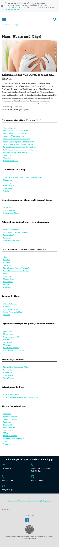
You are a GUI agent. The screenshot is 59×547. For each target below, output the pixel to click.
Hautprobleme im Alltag (14, 169)
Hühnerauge (7, 180)
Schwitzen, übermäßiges (11, 182)
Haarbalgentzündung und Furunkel (15, 268)
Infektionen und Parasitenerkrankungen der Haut (25, 249)
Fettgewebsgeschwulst (11, 336)
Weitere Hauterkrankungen (15, 406)
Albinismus (7, 413)
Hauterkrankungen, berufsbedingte (15, 232)
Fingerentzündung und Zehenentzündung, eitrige (20, 397)
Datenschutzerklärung (13, 9)
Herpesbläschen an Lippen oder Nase (16, 270)
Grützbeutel (7, 342)
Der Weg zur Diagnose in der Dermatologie (18, 144)
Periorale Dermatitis (10, 435)
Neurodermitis (8, 207)
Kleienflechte (7, 424)
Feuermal (6, 339)
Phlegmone (7, 276)
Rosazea (5, 441)
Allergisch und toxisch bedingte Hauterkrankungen (26, 221)
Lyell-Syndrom (8, 430)
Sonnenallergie (8, 185)
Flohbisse (6, 262)
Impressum (12, 501)
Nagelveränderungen (10, 160)
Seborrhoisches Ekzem (11, 213)
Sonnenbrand (8, 188)
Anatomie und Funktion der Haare (15, 130)
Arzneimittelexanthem (11, 229)
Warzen (6, 284)
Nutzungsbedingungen (42, 501)
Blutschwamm (8, 334)
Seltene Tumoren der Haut (12, 312)
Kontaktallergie (8, 235)
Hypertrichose (8, 375)
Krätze (5, 273)
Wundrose (7, 287)
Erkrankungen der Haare (13, 359)
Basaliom (6, 306)
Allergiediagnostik (9, 128)
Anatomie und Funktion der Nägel (15, 133)
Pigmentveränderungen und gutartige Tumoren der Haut (28, 323)
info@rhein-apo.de (8, 489)
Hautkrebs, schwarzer (10, 309)
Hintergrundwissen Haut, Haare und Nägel (22, 120)
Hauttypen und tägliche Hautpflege (15, 152)
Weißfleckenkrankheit (11, 347)
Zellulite (6, 191)
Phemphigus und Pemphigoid (13, 438)
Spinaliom (6, 314)
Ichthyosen (7, 422)
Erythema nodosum (10, 416)
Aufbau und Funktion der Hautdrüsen (16, 138)
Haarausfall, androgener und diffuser (16, 367)
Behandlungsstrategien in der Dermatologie (18, 141)
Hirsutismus (7, 372)
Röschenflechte (8, 444)
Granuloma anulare (10, 419)
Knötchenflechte (9, 427)
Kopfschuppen (8, 378)
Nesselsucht (7, 237)
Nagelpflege (7, 158)
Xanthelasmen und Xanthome (13, 350)
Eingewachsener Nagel (11, 394)
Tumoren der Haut (11, 295)
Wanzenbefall (8, 281)
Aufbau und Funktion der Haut (14, 136)
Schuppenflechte (9, 210)
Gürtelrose (7, 265)
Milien (5, 433)
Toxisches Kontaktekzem (12, 240)
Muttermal (7, 345)
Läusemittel (7, 155)
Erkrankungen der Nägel (13, 386)
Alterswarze (7, 331)
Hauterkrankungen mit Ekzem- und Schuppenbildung (27, 199)
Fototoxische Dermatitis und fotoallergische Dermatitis (22, 177)
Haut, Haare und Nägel (10, 24)
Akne (5, 257)
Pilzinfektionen (8, 279)
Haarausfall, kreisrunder (11, 369)
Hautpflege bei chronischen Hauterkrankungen (20, 149)
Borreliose (6, 259)
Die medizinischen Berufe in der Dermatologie (19, 147)
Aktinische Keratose (10, 303)
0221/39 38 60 (7, 480)
